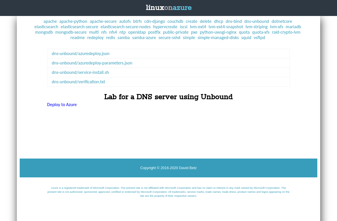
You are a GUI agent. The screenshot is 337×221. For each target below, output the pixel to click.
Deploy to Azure (62, 104)
